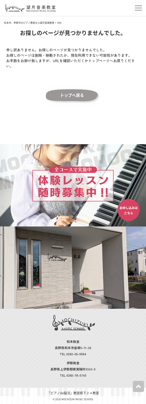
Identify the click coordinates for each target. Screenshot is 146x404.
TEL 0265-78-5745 (73, 375)
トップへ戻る (72, 95)
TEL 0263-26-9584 (73, 353)
